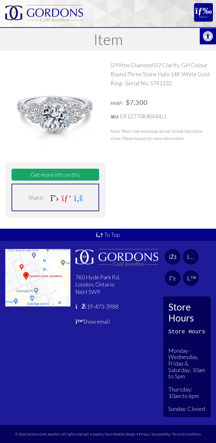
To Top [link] (108, 234)
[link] (208, 36)
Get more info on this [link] (55, 174)
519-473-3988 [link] (96, 306)
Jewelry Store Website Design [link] (114, 434)
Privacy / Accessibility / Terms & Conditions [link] (170, 434)
